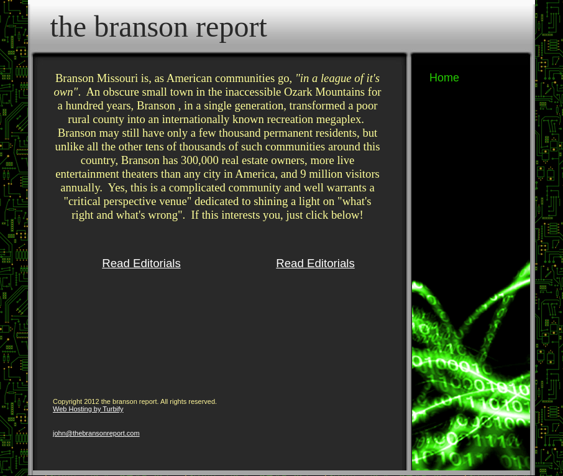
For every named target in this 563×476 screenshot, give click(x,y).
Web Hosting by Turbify (88, 409)
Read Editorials (141, 263)
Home (444, 77)
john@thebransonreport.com (96, 433)
